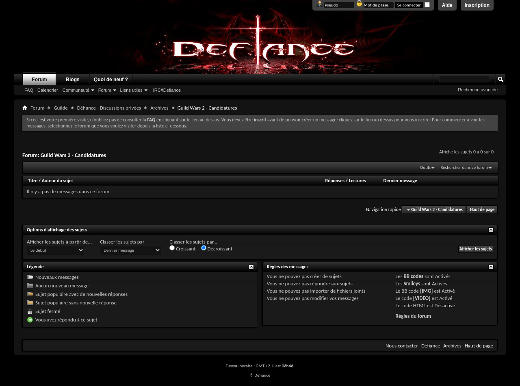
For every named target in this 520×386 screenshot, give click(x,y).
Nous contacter (402, 346)
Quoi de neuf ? (111, 79)
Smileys (411, 283)
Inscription (477, 5)
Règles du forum (413, 316)
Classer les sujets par (122, 242)
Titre (33, 180)
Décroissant (217, 248)
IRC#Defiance (167, 90)
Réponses (335, 180)
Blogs (72, 79)
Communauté (76, 90)
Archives (159, 108)
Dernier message (400, 180)
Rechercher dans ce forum (464, 167)
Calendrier (47, 90)
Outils (425, 167)
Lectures (357, 180)
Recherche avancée (478, 89)
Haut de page (482, 209)
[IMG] (426, 291)
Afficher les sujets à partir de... (59, 242)
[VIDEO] (422, 298)
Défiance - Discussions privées (109, 108)
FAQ (28, 90)
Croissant (182, 248)
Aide (447, 5)
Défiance (430, 346)
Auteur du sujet (57, 180)
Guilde (60, 108)
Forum (39, 79)
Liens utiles (131, 90)
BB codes (413, 276)
